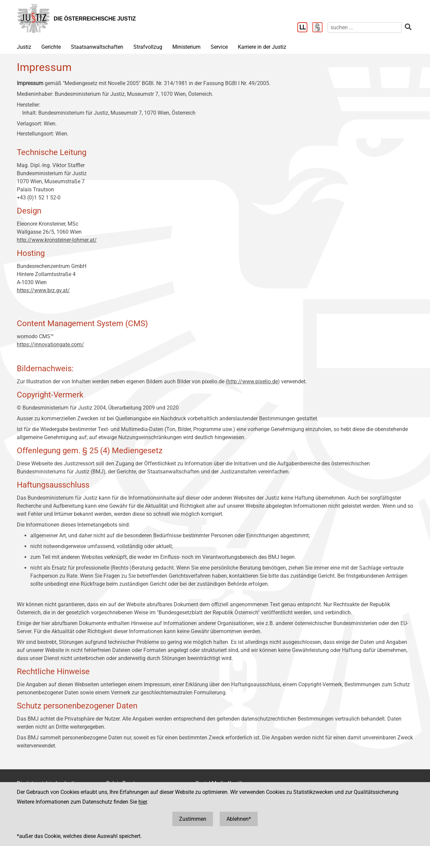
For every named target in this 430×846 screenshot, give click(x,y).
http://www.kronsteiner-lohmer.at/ (57, 240)
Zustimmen (192, 819)
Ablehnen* (238, 819)
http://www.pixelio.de (252, 381)
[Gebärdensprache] (320, 28)
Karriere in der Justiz (262, 47)
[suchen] (365, 27)
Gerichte (51, 47)
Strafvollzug (147, 47)
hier (142, 802)
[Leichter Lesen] (304, 28)
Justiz (24, 47)
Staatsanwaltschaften (97, 47)
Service (219, 47)
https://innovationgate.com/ (50, 344)
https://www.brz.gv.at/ (43, 290)
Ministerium (186, 47)
